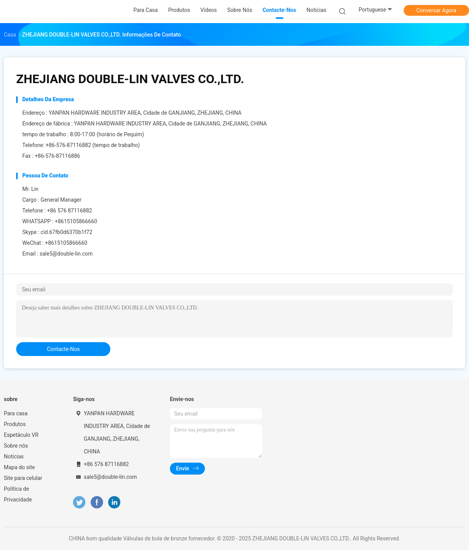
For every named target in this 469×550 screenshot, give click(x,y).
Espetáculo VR (21, 435)
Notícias (14, 456)
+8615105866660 (76, 221)
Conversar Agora (436, 10)
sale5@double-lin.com (66, 254)
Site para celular (23, 478)
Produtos (15, 424)
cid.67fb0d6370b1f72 (66, 232)
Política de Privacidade (18, 494)
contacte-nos (63, 349)
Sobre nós (16, 446)
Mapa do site (19, 467)
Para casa (16, 413)
